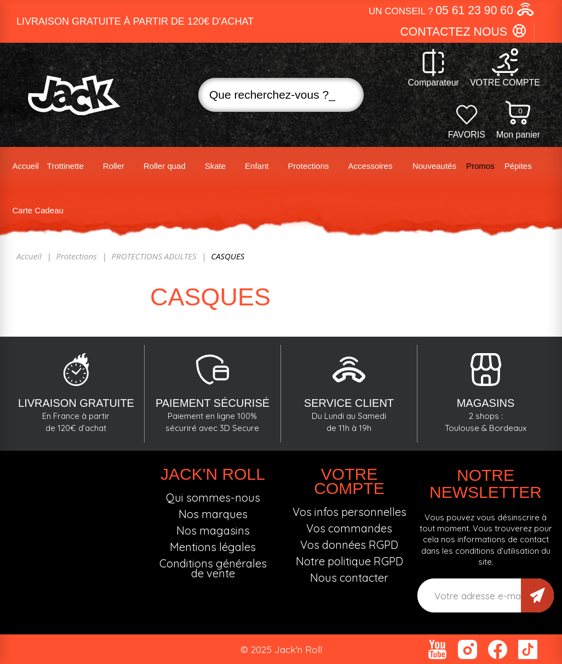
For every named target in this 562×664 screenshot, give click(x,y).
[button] (452, 10)
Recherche (346, 95)
